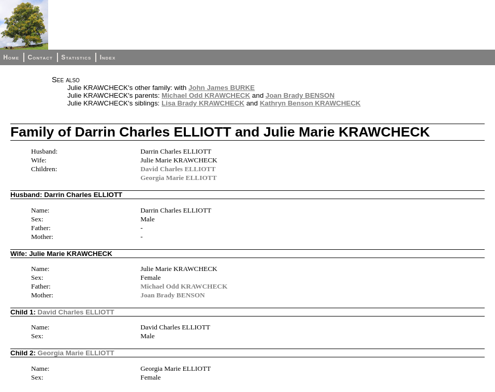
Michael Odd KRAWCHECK (206, 95)
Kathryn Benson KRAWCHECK (310, 103)
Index (108, 57)
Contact (39, 57)
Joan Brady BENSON (300, 95)
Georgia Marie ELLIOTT (178, 178)
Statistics (76, 57)
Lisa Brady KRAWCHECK (203, 103)
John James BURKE (221, 88)
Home (11, 57)
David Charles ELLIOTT (177, 169)
